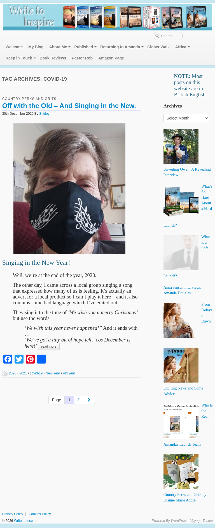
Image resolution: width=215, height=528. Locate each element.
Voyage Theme (201, 521)
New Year (53, 373)
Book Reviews (52, 58)
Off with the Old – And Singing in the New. (69, 105)
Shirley (44, 114)
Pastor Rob (82, 58)
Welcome (14, 47)
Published (83, 47)
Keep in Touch (19, 58)
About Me (58, 47)
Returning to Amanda (120, 47)
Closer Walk (158, 47)
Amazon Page (111, 58)
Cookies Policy (40, 514)
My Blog (35, 47)
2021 (23, 373)
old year (69, 373)
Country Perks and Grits (29, 99)
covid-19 (36, 373)
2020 (13, 373)
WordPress (179, 521)
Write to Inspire (25, 521)
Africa (180, 47)
